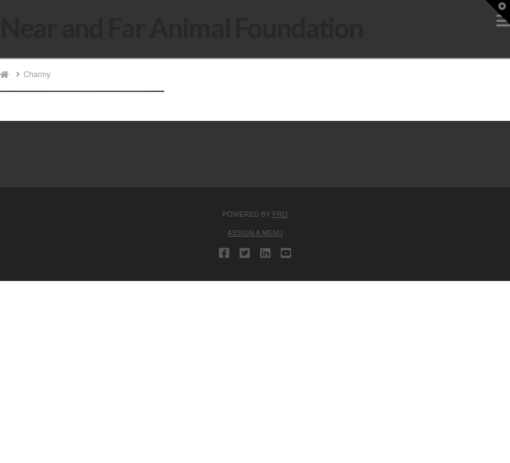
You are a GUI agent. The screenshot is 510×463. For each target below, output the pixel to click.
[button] (498, 12)
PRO (280, 214)
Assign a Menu (255, 233)
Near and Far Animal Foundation (181, 27)
